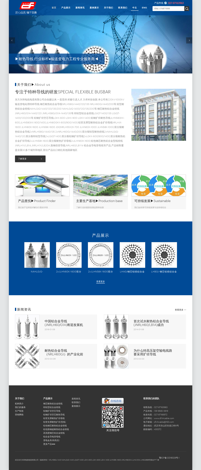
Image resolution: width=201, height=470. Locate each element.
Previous (12, 40)
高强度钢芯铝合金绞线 (54, 433)
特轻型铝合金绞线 (51, 407)
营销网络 (19, 415)
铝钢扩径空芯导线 (51, 411)
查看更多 (100, 282)
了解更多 (22, 159)
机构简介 (19, 404)
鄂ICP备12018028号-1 (169, 458)
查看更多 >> (180, 310)
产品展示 (65, 7)
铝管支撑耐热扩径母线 (54, 418)
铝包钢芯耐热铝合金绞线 (55, 426)
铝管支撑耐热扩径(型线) (54, 422)
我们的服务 (20, 407)
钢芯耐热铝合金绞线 (53, 404)
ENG (144, 7)
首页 (54, 7)
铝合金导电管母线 (51, 437)
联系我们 (122, 7)
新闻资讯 (80, 7)
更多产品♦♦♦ (49, 444)
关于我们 (108, 7)
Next (189, 40)
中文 (134, 7)
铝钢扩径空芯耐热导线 (54, 415)
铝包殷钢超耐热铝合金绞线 (56, 429)
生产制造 (19, 411)
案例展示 (94, 7)
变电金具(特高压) (51, 440)
